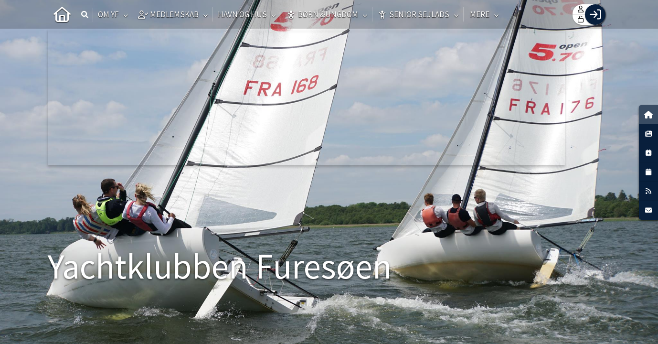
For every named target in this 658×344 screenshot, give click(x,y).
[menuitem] (62, 14)
